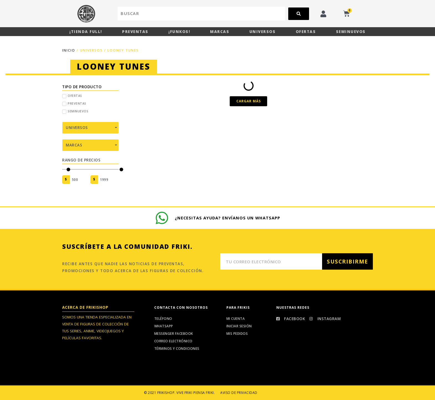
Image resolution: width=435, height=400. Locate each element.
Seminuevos (351, 31)
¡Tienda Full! (85, 31)
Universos (262, 31)
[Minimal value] (90, 169)
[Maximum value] (108, 179)
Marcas (219, 31)
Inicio (68, 50)
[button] (248, 101)
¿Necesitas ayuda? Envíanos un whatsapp (228, 217)
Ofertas (306, 31)
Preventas (135, 31)
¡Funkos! (179, 31)
